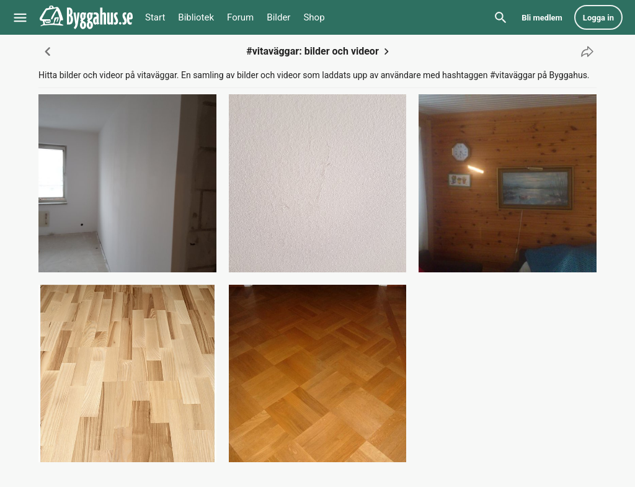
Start (155, 17)
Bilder (278, 17)
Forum (240, 17)
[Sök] (500, 17)
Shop (313, 17)
